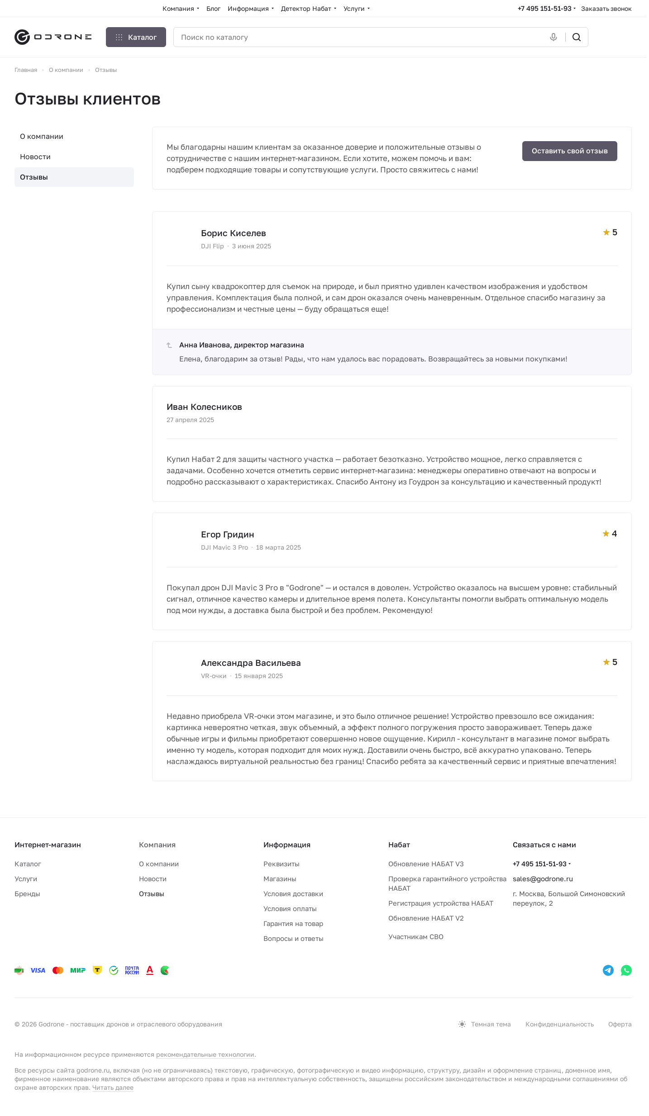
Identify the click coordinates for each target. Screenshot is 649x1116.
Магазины (279, 878)
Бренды (27, 893)
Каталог (27, 864)
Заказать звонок (606, 8)
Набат (399, 844)
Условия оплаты (290, 908)
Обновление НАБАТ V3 (426, 864)
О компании (41, 136)
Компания (157, 844)
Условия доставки (293, 893)
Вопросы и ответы (293, 938)
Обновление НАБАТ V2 (426, 918)
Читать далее (113, 1087)
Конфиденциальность (559, 1024)
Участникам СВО (416, 936)
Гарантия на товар (293, 923)
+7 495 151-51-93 (545, 8)
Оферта (620, 1024)
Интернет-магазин (47, 844)
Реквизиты (281, 864)
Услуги (25, 878)
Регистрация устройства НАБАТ (440, 903)
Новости (35, 156)
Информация (286, 844)
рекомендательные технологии (205, 1054)
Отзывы (34, 176)
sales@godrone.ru (543, 878)
